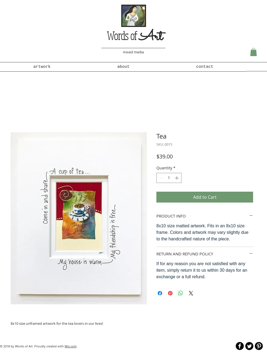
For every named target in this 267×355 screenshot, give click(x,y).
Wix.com (71, 346)
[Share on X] (191, 293)
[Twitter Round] (249, 346)
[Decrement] (160, 178)
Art (151, 37)
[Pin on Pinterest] (170, 293)
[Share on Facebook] (160, 293)
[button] (253, 52)
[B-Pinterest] (259, 346)
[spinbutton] (169, 178)
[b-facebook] (240, 346)
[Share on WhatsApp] (180, 293)
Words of (123, 35)
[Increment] (177, 178)
